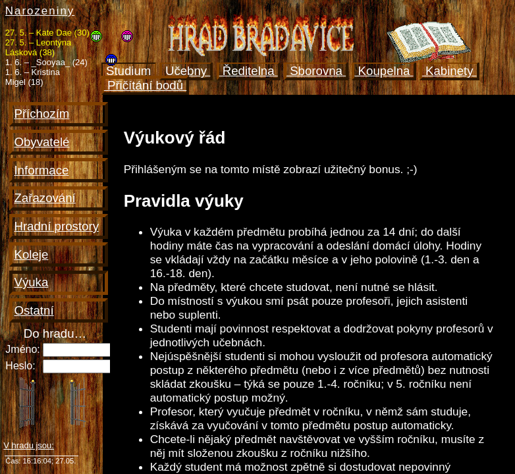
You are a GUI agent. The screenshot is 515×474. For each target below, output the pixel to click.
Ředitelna (248, 71)
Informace (41, 170)
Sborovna (316, 71)
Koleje (31, 254)
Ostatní (33, 310)
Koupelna (383, 71)
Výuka (31, 282)
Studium (129, 71)
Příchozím (41, 113)
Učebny (186, 71)
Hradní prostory (56, 226)
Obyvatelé (41, 142)
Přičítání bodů (145, 85)
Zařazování (44, 198)
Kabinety (449, 71)
